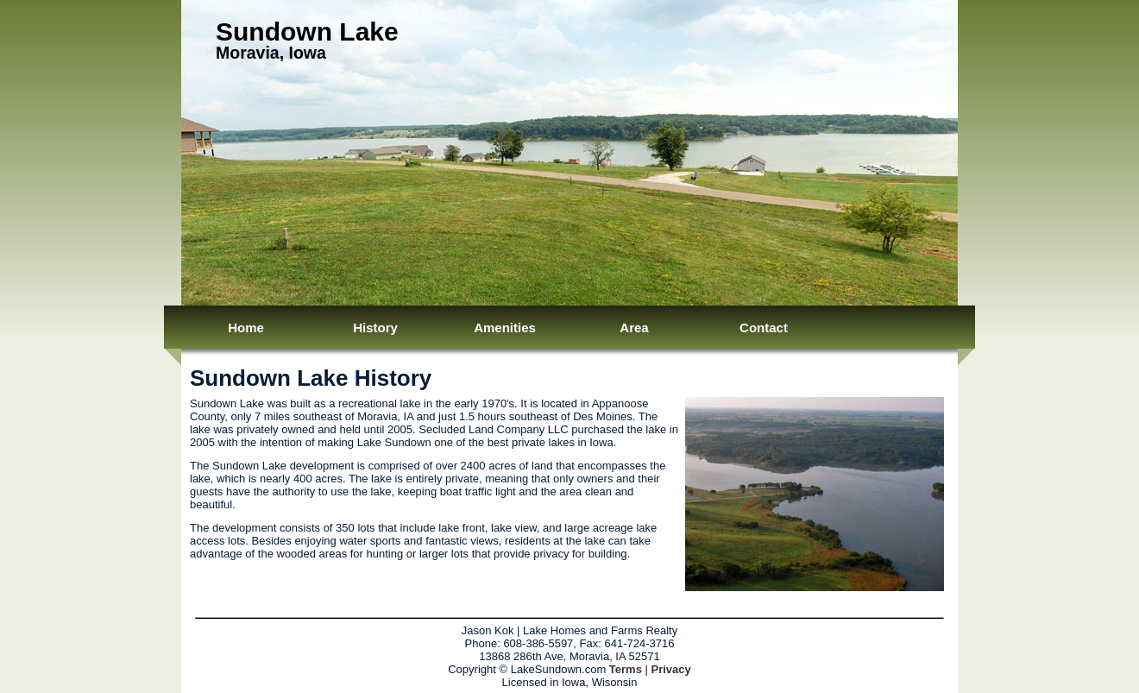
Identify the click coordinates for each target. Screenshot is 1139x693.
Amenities (505, 327)
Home (246, 327)
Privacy (671, 669)
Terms (625, 669)
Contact (763, 327)
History (375, 327)
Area (634, 327)
